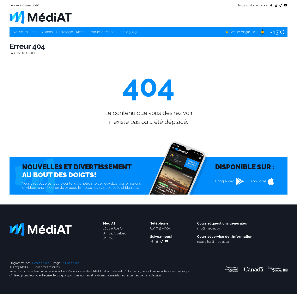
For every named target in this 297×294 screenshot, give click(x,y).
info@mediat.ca (208, 228)
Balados (47, 32)
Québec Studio (40, 263)
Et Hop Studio (70, 263)
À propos (261, 5)
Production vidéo (101, 32)
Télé (34, 32)
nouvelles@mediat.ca (213, 242)
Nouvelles (20, 32)
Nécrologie (64, 32)
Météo (81, 32)
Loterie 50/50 (128, 32)
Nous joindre (246, 5)
